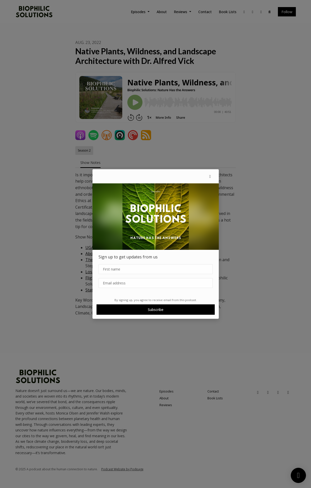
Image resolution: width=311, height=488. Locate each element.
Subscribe (155, 309)
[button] (210, 176)
